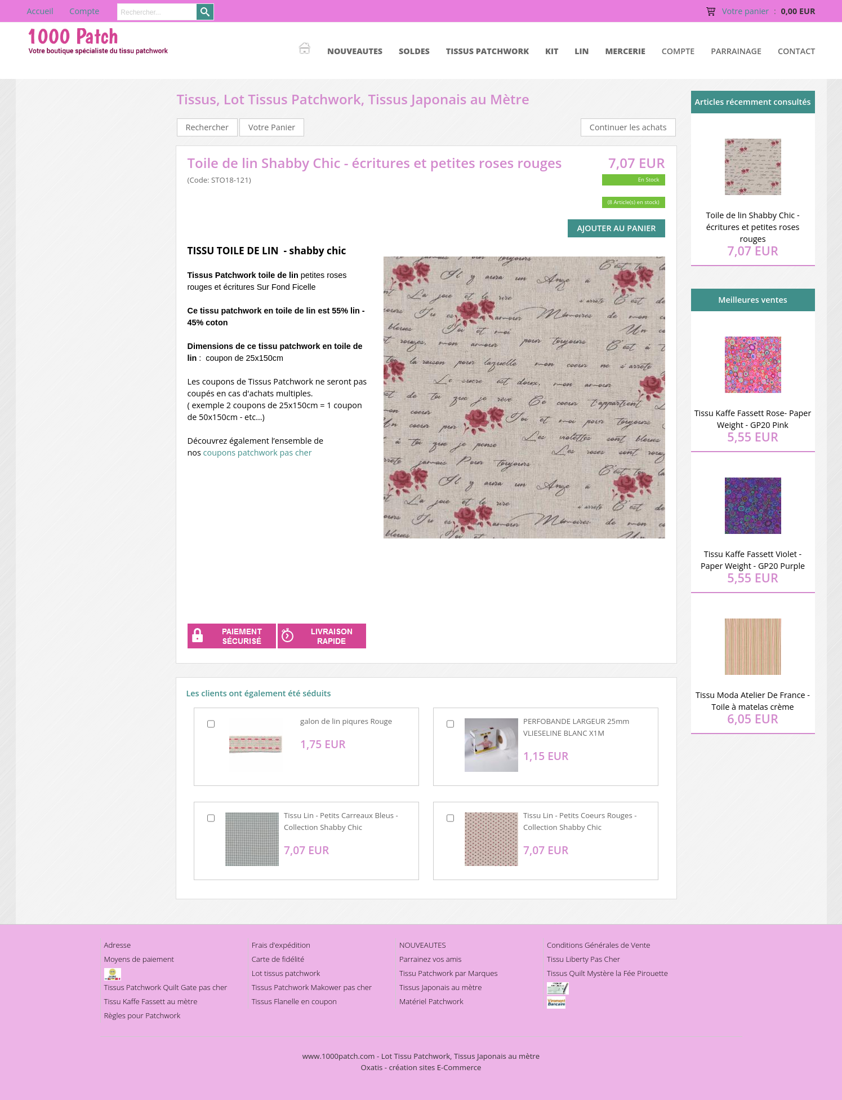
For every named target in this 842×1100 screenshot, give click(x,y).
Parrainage (736, 51)
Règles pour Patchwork (142, 1015)
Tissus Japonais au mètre (440, 987)
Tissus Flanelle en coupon (294, 1001)
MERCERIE (625, 51)
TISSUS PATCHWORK (487, 51)
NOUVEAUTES (354, 51)
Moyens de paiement (139, 959)
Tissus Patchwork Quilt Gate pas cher (166, 987)
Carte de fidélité (278, 959)
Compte (678, 51)
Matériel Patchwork (431, 1001)
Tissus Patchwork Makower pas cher (312, 987)
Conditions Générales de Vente (599, 945)
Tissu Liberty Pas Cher (583, 959)
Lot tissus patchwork (286, 973)
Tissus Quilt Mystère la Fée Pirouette (607, 973)
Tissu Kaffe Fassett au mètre (151, 1001)
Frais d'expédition (281, 945)
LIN (581, 51)
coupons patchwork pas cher (257, 452)
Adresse (117, 945)
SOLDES (414, 51)
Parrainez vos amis (430, 959)
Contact (797, 51)
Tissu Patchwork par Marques (448, 973)
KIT (551, 51)
